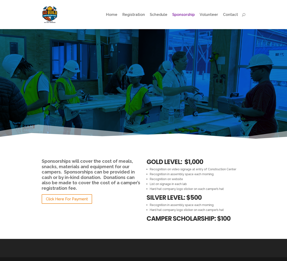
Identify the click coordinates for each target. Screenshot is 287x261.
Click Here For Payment (67, 199)
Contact (230, 15)
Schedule (158, 15)
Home (111, 15)
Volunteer (209, 15)
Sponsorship (183, 15)
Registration (133, 15)
